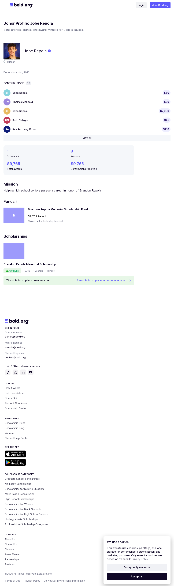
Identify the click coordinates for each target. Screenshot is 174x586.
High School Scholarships (19, 499)
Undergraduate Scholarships (21, 519)
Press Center (12, 554)
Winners (9, 433)
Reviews (10, 564)
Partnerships (12, 559)
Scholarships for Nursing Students (24, 488)
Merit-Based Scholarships (19, 493)
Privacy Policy (32, 580)
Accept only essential (137, 567)
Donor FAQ (11, 398)
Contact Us (11, 544)
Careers (9, 549)
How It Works (12, 387)
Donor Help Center (16, 408)
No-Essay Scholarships (18, 483)
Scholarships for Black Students (23, 509)
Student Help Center (16, 438)
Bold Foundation (14, 393)
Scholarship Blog (14, 428)
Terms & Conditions (16, 403)
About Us (10, 539)
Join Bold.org (160, 5)
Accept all (137, 576)
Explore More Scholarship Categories (26, 524)
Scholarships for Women (19, 504)
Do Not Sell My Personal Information (64, 580)
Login (141, 5)
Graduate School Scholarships (22, 478)
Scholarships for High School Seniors (26, 514)
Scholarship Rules (15, 422)
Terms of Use (12, 580)
